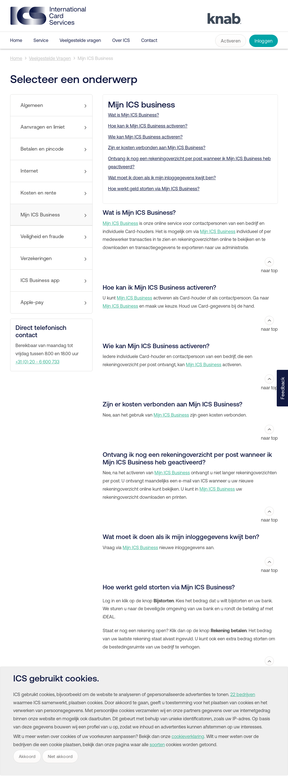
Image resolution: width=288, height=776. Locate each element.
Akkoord (27, 756)
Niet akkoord (60, 756)
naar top (269, 265)
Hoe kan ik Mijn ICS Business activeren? (147, 125)
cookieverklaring (188, 736)
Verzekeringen (36, 258)
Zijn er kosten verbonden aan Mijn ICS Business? (156, 147)
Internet (29, 171)
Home (16, 40)
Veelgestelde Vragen (50, 58)
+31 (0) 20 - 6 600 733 (37, 361)
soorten (157, 744)
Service (40, 40)
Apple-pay (32, 302)
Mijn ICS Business (95, 58)
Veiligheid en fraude (42, 236)
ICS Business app (40, 280)
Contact (149, 40)
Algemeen (32, 105)
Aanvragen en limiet (43, 127)
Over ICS (121, 40)
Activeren (230, 40)
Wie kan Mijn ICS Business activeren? (145, 136)
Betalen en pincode (42, 149)
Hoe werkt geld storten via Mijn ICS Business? (153, 188)
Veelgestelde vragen (80, 40)
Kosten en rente (38, 193)
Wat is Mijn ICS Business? (133, 114)
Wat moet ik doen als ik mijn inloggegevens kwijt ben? (162, 177)
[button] (282, 388)
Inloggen (264, 40)
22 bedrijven (242, 694)
